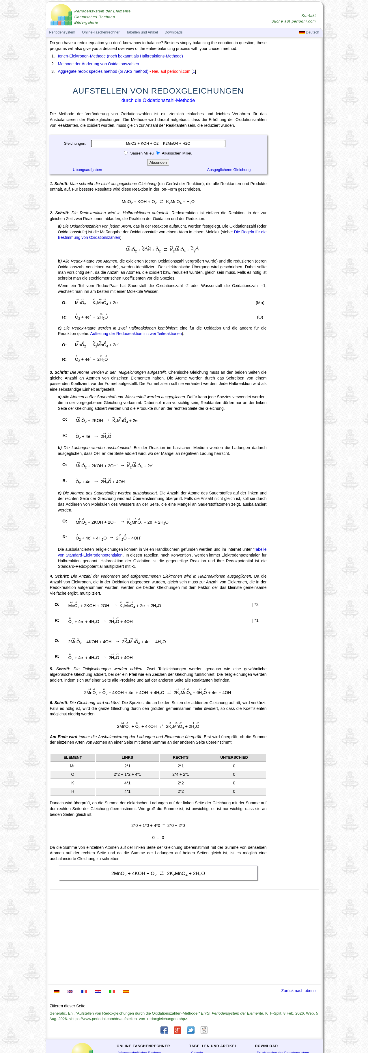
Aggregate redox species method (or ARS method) (103, 71)
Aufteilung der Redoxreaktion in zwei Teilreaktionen (136, 333)
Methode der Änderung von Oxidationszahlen (98, 64)
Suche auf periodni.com (293, 21)
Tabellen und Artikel (142, 32)
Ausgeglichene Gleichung (229, 170)
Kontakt (309, 16)
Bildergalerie (86, 23)
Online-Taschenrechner (100, 32)
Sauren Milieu (142, 153)
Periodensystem (62, 32)
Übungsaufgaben (87, 170)
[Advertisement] (295, 199)
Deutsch (309, 32)
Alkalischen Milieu (177, 153)
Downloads (173, 32)
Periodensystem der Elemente (102, 11)
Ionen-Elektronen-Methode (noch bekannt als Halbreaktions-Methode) (120, 56)
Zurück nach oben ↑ (299, 990)
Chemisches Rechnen (94, 17)
